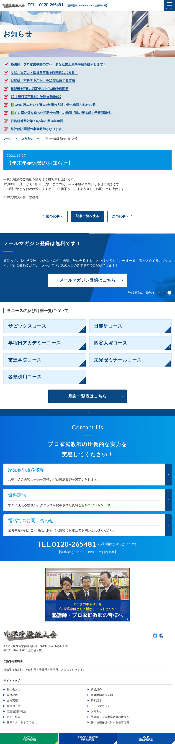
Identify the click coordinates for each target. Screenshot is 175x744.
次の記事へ (120, 216)
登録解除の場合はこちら (146, 293)
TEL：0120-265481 (45, 5)
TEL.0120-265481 (66, 544)
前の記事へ (54, 216)
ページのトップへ (87, 412)
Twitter (155, 636)
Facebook (161, 636)
